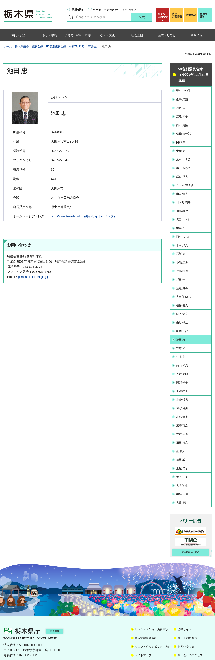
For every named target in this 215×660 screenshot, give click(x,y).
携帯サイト (185, 612)
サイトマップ (143, 637)
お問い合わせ (186, 629)
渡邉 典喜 (183, 279)
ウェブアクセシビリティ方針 (153, 629)
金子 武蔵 (183, 99)
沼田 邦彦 (183, 427)
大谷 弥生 (183, 468)
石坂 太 (182, 246)
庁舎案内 (59, 613)
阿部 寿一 (183, 139)
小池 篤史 (183, 254)
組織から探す (205, 15)
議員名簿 (37, 46)
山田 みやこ (185, 164)
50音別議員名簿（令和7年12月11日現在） (72, 46)
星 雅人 (182, 435)
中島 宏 (182, 221)
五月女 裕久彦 (187, 180)
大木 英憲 (183, 418)
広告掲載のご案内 (188, 534)
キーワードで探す (71, 17)
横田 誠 (182, 443)
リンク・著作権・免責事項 (151, 612)
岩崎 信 (182, 107)
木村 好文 (183, 238)
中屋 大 (182, 148)
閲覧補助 (77, 9)
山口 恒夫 (183, 189)
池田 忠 (182, 328)
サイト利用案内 (187, 620)
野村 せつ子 (185, 90)
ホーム (7, 46)
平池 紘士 (183, 377)
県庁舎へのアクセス (190, 637)
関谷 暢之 (183, 303)
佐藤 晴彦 (183, 262)
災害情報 (177, 15)
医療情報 (191, 15)
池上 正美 (183, 459)
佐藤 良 (182, 345)
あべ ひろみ (185, 156)
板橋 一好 (183, 320)
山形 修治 (183, 312)
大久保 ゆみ (185, 287)
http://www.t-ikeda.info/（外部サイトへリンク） (84, 216)
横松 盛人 (183, 295)
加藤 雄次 (183, 205)
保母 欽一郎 (185, 131)
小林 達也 (183, 402)
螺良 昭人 (183, 172)
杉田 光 (182, 271)
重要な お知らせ (163, 15)
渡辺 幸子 (183, 115)
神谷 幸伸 (183, 476)
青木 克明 (183, 361)
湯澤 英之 (183, 410)
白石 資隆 (183, 123)
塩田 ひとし (185, 213)
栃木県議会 (22, 46)
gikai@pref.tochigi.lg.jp (33, 277)
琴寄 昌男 (183, 394)
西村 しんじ (185, 230)
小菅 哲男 (183, 386)
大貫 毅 (182, 484)
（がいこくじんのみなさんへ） (116, 9)
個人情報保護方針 (146, 620)
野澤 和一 (183, 336)
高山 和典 (183, 353)
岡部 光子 (183, 369)
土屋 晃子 (183, 451)
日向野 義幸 (185, 197)
